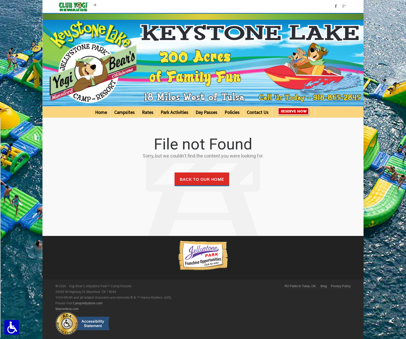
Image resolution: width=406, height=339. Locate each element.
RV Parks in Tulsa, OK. (301, 286)
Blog (324, 286)
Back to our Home (202, 179)
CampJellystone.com (88, 303)
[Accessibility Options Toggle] (11, 327)
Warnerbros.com (67, 309)
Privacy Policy (341, 286)
